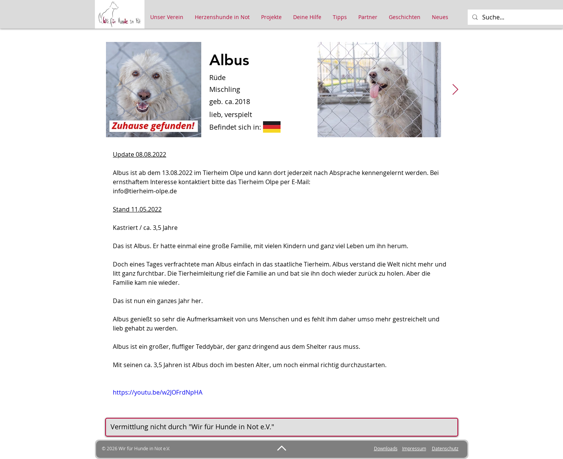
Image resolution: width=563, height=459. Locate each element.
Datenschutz (445, 448)
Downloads (386, 448)
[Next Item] (455, 90)
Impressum (414, 448)
